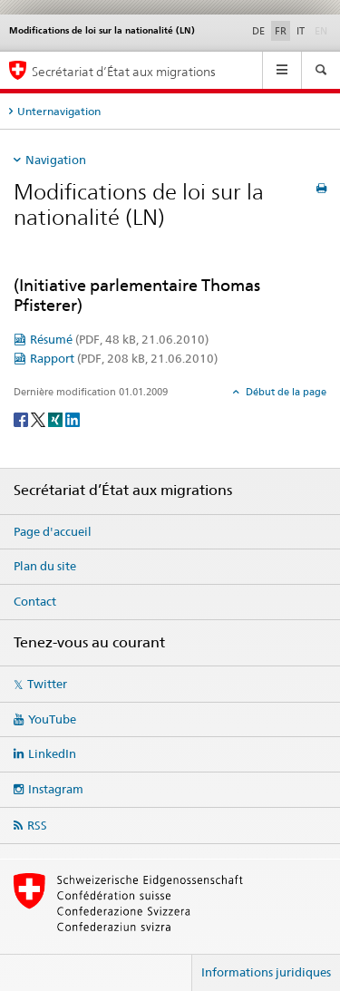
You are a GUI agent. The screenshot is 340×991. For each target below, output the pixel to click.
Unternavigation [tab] (59, 111)
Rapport (124, 358)
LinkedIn (52, 753)
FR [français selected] (281, 30)
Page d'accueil (53, 531)
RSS (37, 825)
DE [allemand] (258, 30)
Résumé (119, 339)
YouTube (52, 719)
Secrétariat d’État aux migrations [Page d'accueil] (124, 71)
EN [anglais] (323, 30)
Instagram (55, 789)
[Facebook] (22, 419)
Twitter (47, 683)
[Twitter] (39, 419)
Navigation (55, 159)
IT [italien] (300, 30)
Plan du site (45, 566)
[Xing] (56, 419)
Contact (35, 601)
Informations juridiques (266, 972)
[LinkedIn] (72, 419)
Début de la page (284, 391)
